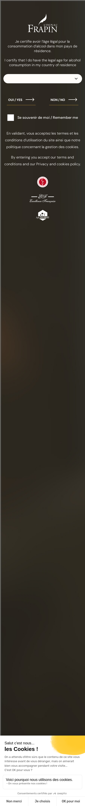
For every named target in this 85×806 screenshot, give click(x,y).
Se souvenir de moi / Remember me (47, 117)
